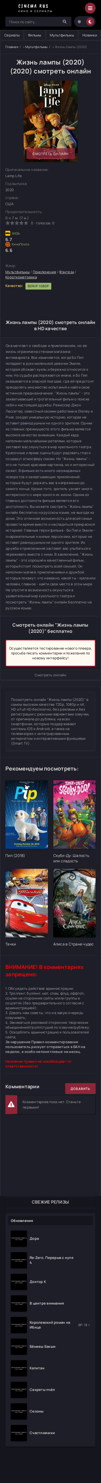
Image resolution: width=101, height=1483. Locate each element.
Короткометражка (21, 277)
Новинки (89, 35)
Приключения (44, 271)
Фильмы (34, 35)
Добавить (80, 1088)
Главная (11, 47)
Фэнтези (66, 271)
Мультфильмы (62, 35)
